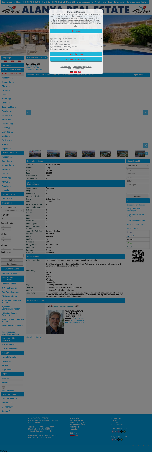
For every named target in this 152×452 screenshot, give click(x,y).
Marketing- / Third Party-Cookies (65, 47)
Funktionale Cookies (61, 41)
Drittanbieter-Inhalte (61, 49)
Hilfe (75, 26)
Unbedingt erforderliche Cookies (65, 39)
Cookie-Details (66, 67)
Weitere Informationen (76, 69)
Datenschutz (77, 67)
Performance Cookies (62, 44)
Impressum (87, 67)
